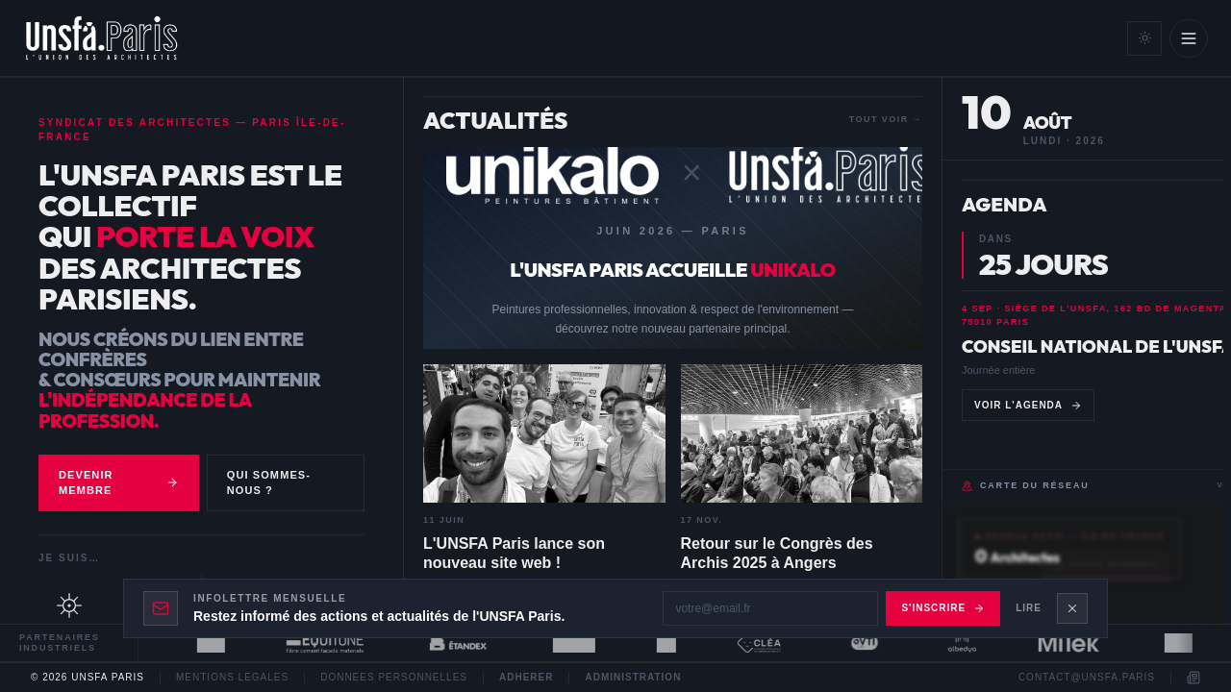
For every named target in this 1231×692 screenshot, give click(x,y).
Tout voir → (885, 119)
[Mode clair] (1144, 38)
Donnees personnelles (393, 677)
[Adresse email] (770, 608)
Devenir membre (119, 483)
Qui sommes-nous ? (269, 483)
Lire (1029, 608)
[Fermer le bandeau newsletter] (1072, 608)
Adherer (526, 677)
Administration (633, 677)
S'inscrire (943, 608)
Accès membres (1106, 564)
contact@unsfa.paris (1086, 677)
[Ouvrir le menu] (1188, 38)
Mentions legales (232, 677)
